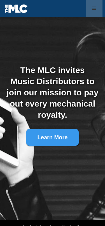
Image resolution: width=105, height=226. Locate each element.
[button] (94, 8)
